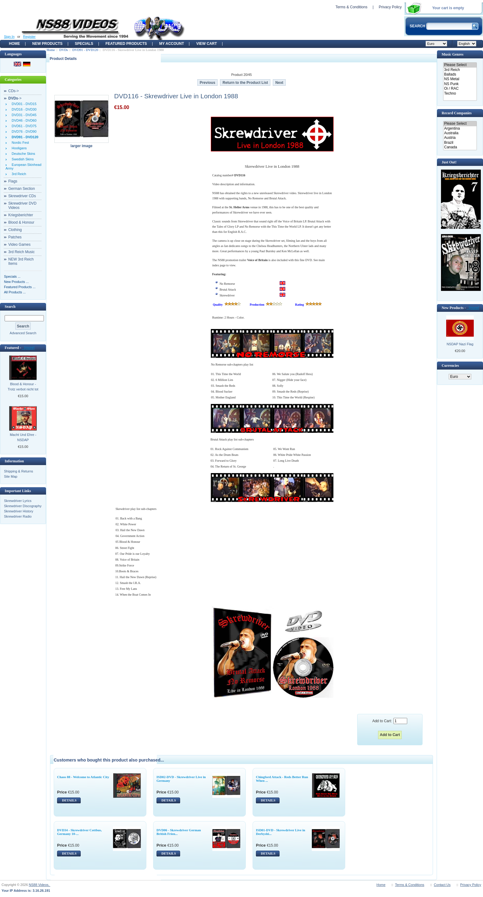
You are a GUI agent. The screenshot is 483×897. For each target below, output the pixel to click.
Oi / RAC (459, 88)
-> (14, 98)
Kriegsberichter (20, 215)
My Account (171, 43)
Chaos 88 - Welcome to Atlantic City (83, 777)
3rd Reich (18, 174)
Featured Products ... (20, 287)
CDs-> (13, 91)
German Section (21, 188)
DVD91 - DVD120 (85, 50)
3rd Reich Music (21, 252)
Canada (459, 147)
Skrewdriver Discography (22, 506)
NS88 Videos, (39, 885)
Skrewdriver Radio (18, 516)
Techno (459, 93)
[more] (28, 348)
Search (10, 306)
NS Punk (459, 84)
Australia (459, 133)
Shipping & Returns (18, 471)
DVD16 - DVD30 (23, 109)
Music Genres (452, 54)
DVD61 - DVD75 (23, 126)
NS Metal (459, 79)
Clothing (15, 230)
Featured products (126, 43)
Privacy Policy (390, 7)
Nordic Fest (19, 142)
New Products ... (16, 282)
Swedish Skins (22, 159)
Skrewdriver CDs (22, 196)
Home (14, 43)
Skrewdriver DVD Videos (22, 205)
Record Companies (457, 113)
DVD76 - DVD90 (23, 131)
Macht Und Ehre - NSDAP (23, 437)
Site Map (10, 476)
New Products (47, 43)
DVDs (63, 50)
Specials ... (12, 276)
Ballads (459, 74)
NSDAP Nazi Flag (459, 344)
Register (29, 36)
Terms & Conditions (351, 7)
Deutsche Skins (22, 153)
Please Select (459, 65)
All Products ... (15, 292)
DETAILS (69, 800)
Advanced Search (23, 333)
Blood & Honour (21, 222)
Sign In (9, 36)
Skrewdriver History (18, 511)
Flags (12, 181)
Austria (459, 137)
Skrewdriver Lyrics (17, 501)
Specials (84, 43)
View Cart (206, 43)
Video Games (19, 244)
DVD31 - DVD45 (23, 115)
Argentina (459, 128)
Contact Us (442, 885)
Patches (14, 237)
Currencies (450, 365)
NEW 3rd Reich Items (21, 261)
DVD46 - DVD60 (23, 120)
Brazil (459, 142)
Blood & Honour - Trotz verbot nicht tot (23, 386)
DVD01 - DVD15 (23, 104)
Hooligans (18, 148)
